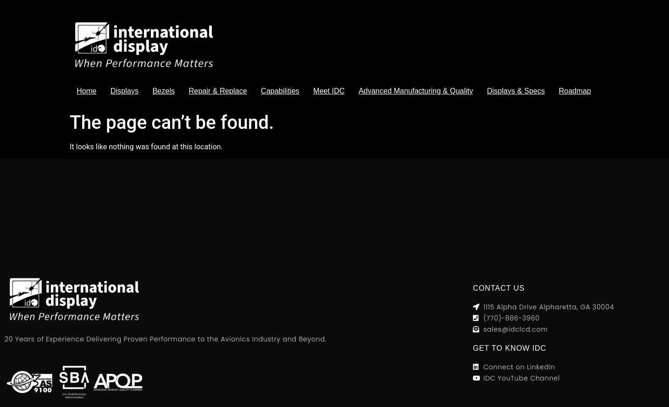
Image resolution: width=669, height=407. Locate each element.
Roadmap (575, 91)
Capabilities (280, 91)
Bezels (163, 91)
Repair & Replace (218, 91)
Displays (124, 91)
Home (87, 91)
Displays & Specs (516, 91)
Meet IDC (329, 91)
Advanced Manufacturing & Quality (416, 91)
